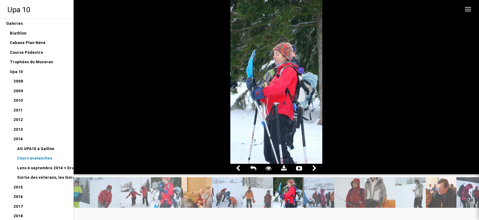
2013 (18, 129)
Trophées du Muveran (31, 61)
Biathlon (18, 33)
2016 (18, 196)
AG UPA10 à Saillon (35, 148)
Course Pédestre (26, 52)
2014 (18, 138)
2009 (18, 91)
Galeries (14, 23)
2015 (18, 187)
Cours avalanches (34, 158)
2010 (18, 100)
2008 (18, 81)
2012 (18, 119)
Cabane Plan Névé (28, 42)
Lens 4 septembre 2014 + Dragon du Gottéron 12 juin (45, 167)
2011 (18, 110)
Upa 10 (18, 9)
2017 (18, 206)
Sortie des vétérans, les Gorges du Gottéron (45, 177)
